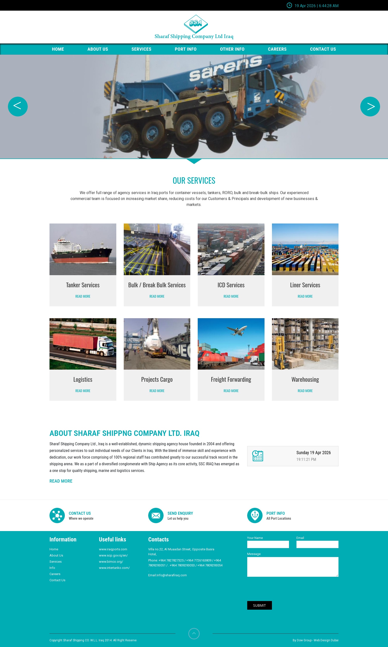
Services (141, 49)
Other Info (232, 49)
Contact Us (57, 580)
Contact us (323, 49)
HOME (58, 49)
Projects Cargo (157, 379)
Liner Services (305, 284)
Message (254, 554)
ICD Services (231, 284)
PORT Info (186, 49)
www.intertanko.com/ (114, 568)
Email (300, 538)
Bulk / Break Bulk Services (157, 284)
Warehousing (305, 379)
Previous (18, 106)
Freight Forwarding (231, 379)
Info (52, 568)
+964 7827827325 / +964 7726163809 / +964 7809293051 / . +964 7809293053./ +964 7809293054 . (185, 565)
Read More (82, 296)
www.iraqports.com (113, 549)
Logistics (82, 379)
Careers (277, 49)
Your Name (255, 538)
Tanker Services (82, 284)
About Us (97, 49)
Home (53, 549)
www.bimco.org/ (111, 561)
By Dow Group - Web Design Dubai (316, 640)
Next (370, 106)
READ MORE (60, 481)
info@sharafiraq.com (172, 575)
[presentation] (284, 591)
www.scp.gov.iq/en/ (113, 555)
